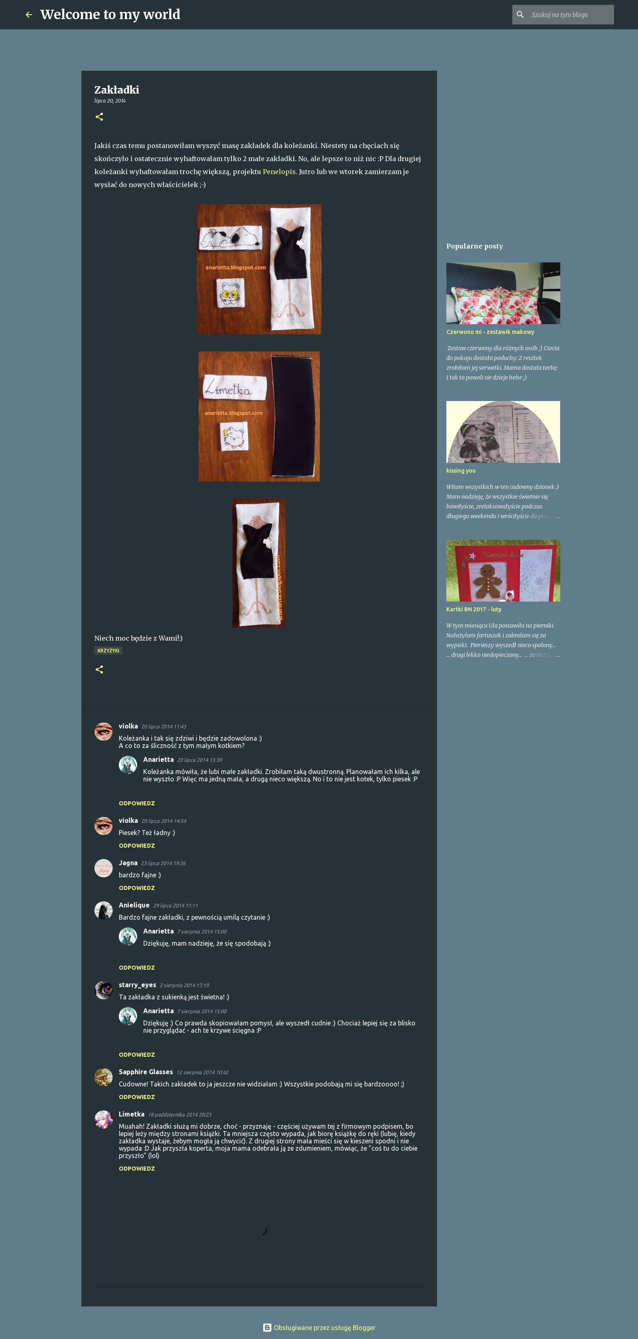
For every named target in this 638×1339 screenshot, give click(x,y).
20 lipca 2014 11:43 (163, 726)
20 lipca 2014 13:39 (199, 760)
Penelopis (279, 172)
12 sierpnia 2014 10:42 (202, 1072)
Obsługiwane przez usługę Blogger (319, 1327)
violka (128, 726)
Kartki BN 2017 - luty (473, 609)
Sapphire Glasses (146, 1071)
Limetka (131, 1114)
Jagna (128, 862)
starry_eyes (137, 984)
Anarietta (158, 759)
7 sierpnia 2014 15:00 (201, 931)
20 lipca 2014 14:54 (163, 821)
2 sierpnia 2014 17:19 (184, 985)
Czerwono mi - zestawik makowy (490, 332)
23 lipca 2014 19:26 (163, 863)
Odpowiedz (137, 803)
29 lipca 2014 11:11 (175, 905)
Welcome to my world (110, 15)
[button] (99, 117)
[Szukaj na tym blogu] (571, 14)
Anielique (134, 905)
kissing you (461, 470)
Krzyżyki (108, 650)
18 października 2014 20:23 (179, 1114)
